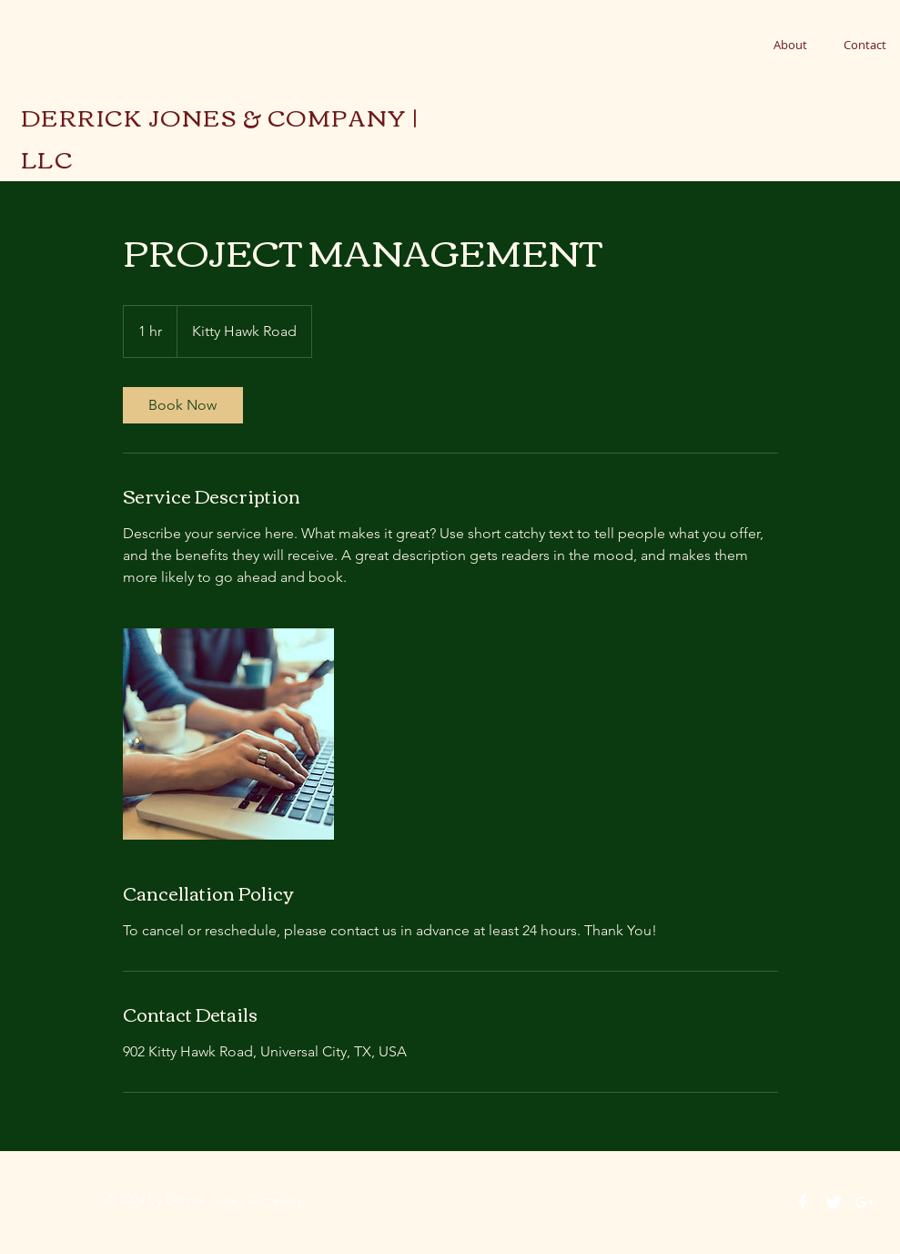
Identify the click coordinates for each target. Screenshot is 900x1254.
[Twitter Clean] (834, 1202)
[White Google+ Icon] (864, 1202)
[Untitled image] (228, 734)
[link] (183, 405)
